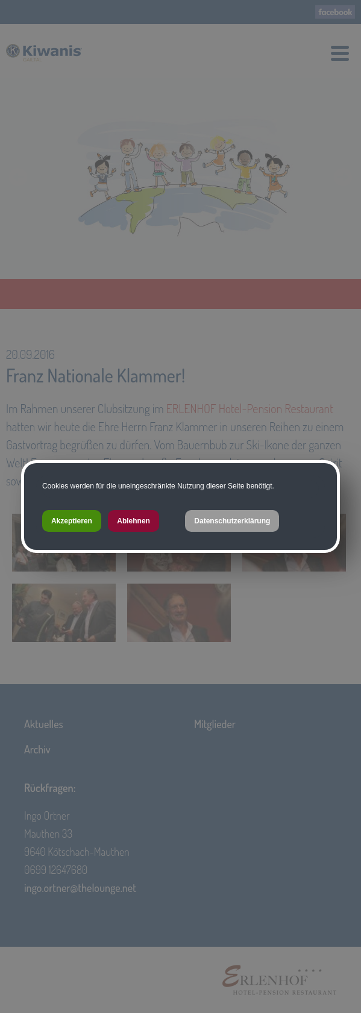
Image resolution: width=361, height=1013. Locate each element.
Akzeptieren (71, 521)
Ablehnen (133, 521)
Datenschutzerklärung (232, 521)
